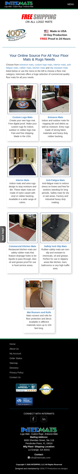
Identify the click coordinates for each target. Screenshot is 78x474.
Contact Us (15, 377)
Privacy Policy (16, 372)
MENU (70, 4)
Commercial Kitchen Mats (22, 246)
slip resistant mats (59, 68)
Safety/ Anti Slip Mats (55, 246)
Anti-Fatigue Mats (55, 180)
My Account (15, 353)
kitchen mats (39, 68)
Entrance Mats (55, 117)
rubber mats (25, 68)
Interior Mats (22, 180)
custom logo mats (43, 64)
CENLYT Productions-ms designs (54, 469)
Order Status (16, 358)
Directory (14, 368)
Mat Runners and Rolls (39, 312)
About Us (14, 349)
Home (12, 344)
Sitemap (14, 363)
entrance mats (26, 64)
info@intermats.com (40, 457)
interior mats (59, 64)
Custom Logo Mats (23, 117)
